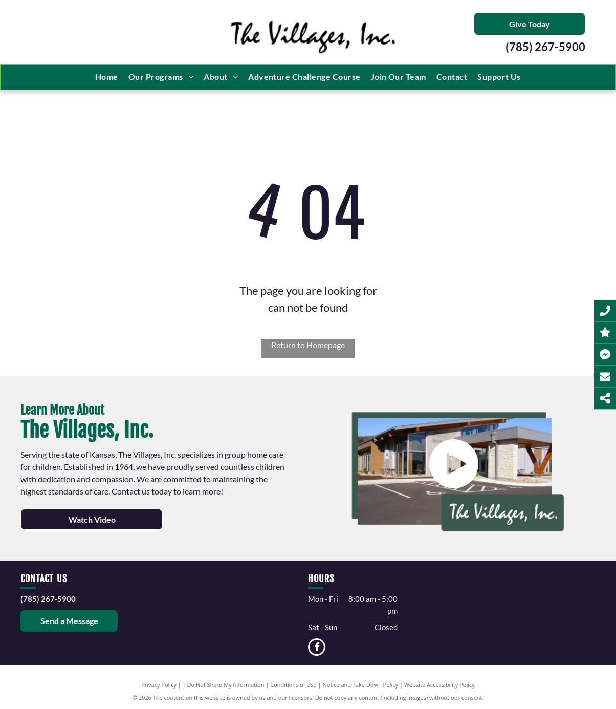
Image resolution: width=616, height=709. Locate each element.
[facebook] (316, 648)
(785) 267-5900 (545, 47)
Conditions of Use (293, 685)
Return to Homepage (308, 345)
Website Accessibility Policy (439, 685)
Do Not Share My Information (226, 685)
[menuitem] (106, 76)
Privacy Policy (159, 685)
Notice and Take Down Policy (361, 685)
